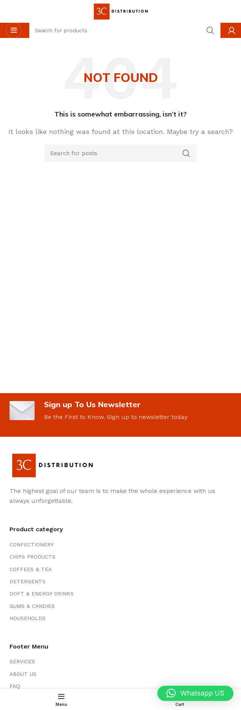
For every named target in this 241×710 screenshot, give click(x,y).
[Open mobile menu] (13, 30)
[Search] (120, 153)
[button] (195, 693)
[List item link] (120, 544)
